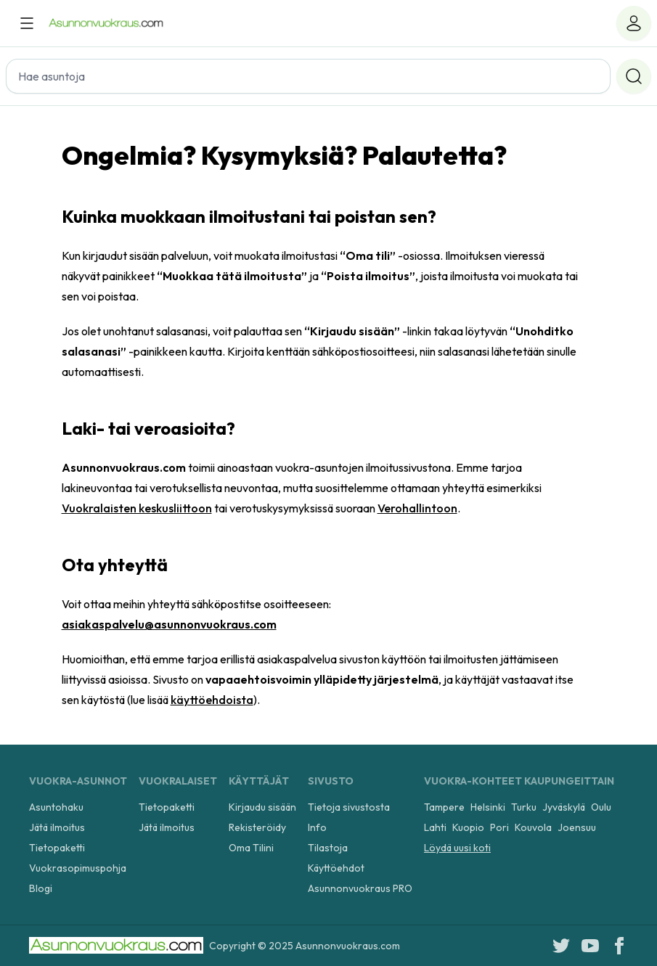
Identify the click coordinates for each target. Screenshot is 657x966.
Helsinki (487, 807)
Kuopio (468, 827)
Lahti (435, 827)
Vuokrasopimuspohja (77, 868)
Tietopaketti (57, 847)
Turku (523, 807)
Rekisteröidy (257, 827)
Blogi (40, 888)
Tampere (444, 807)
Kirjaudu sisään (262, 807)
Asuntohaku (56, 807)
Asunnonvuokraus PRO (360, 888)
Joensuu (577, 827)
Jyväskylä (563, 807)
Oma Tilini (251, 847)
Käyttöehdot (336, 868)
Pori (499, 827)
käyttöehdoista (212, 699)
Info (317, 827)
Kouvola (533, 827)
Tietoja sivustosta (349, 807)
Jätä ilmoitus (57, 827)
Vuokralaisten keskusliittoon (137, 508)
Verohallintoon (417, 508)
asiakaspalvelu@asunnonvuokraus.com (169, 624)
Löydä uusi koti (457, 847)
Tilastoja (328, 847)
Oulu (601, 807)
